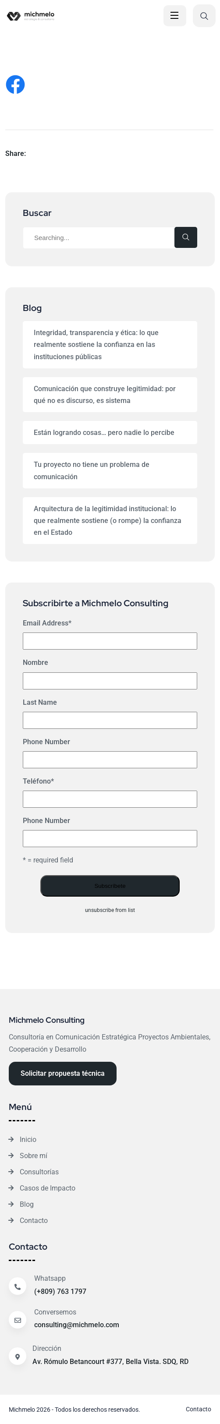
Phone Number (46, 742)
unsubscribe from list (110, 910)
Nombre (35, 662)
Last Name (40, 702)
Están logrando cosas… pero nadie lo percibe (104, 432)
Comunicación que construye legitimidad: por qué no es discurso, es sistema (105, 395)
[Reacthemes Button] (63, 1073)
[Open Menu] (174, 15)
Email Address (47, 623)
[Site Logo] (46, 15)
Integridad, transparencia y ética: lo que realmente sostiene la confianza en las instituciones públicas (96, 344)
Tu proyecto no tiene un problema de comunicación (91, 470)
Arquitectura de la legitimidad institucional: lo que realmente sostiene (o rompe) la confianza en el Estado (107, 521)
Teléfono (38, 781)
